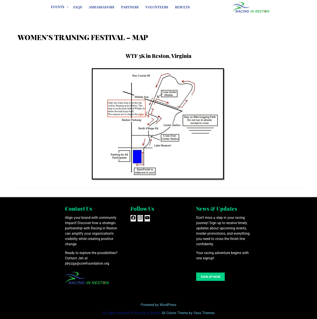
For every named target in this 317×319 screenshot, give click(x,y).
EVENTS (57, 7)
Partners (130, 7)
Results (182, 7)
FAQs (77, 7)
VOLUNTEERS (157, 7)
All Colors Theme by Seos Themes (188, 313)
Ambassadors (101, 7)
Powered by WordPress (158, 305)
